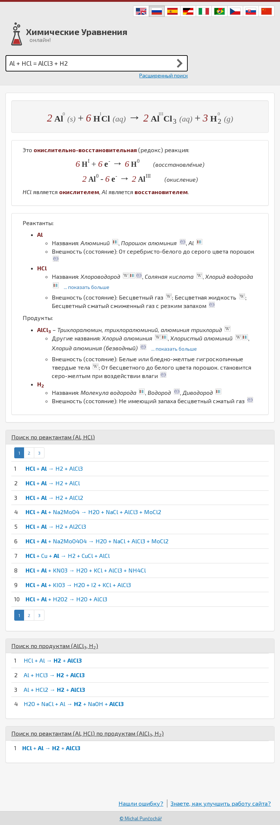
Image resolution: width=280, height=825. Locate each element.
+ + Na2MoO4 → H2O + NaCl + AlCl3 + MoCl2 (93, 511)
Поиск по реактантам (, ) (53, 436)
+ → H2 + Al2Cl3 (56, 526)
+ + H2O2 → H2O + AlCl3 (66, 598)
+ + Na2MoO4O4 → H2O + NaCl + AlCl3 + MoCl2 (97, 540)
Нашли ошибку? (140, 803)
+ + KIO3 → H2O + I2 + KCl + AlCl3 (78, 584)
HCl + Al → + (53, 660)
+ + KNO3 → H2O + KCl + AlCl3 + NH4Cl (86, 570)
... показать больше (86, 287)
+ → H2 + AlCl (53, 482)
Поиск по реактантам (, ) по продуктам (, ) (87, 733)
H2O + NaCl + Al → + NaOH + (74, 703)
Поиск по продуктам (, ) (54, 645)
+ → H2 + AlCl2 (54, 497)
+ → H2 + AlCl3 (54, 468)
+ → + (51, 747)
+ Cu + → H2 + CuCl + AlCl (68, 555)
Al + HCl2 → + (54, 689)
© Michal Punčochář (141, 818)
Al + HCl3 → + (54, 674)
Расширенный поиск (163, 75)
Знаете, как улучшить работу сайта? (221, 803)
